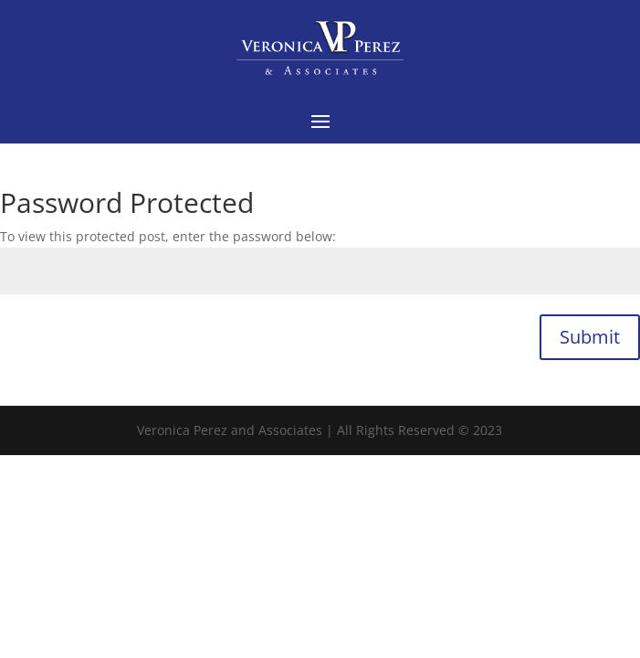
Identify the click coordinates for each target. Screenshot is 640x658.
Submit (590, 336)
